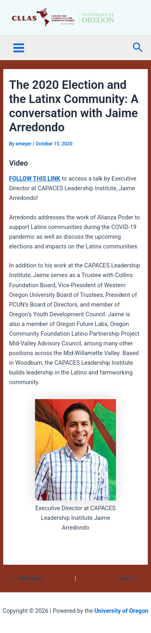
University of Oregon (121, 610)
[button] (137, 47)
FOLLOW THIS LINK (34, 178)
